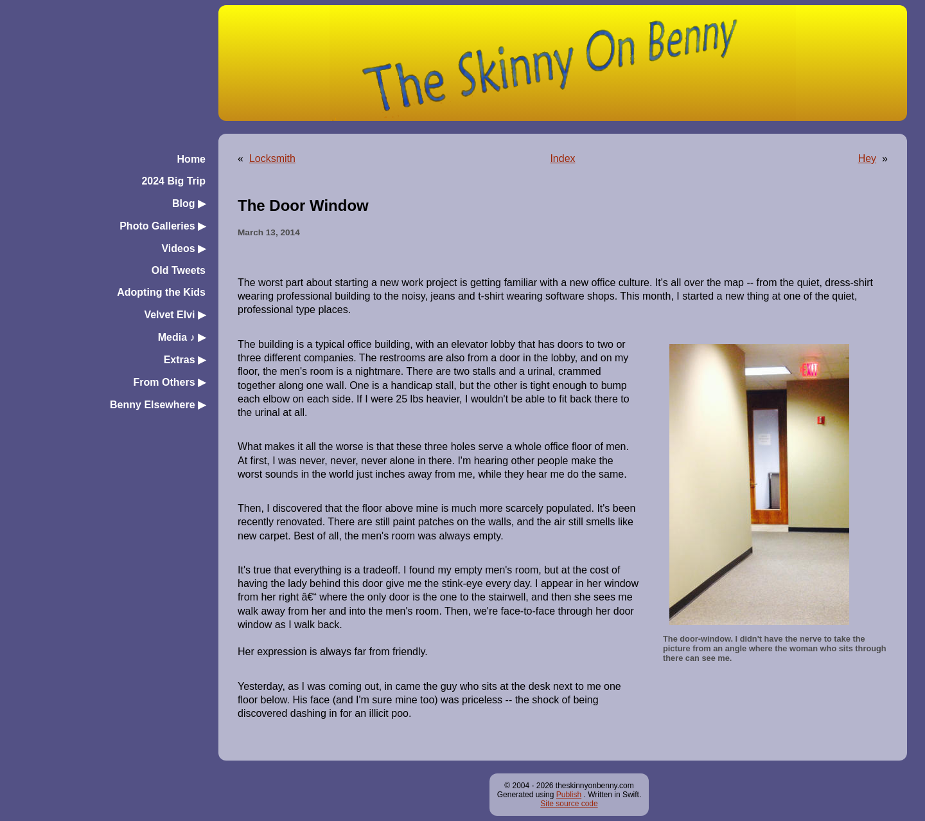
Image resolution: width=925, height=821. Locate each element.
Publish (568, 794)
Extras (185, 359)
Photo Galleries (162, 226)
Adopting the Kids (161, 292)
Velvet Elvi (175, 314)
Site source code (568, 803)
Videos (183, 248)
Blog (189, 203)
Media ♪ (182, 337)
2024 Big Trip (173, 181)
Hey (867, 158)
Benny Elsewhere (158, 404)
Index (562, 158)
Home (191, 159)
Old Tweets (179, 270)
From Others (170, 382)
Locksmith (272, 158)
